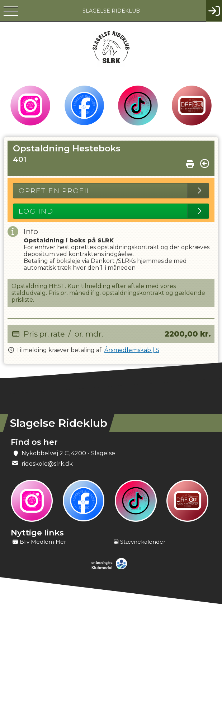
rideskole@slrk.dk (47, 463)
